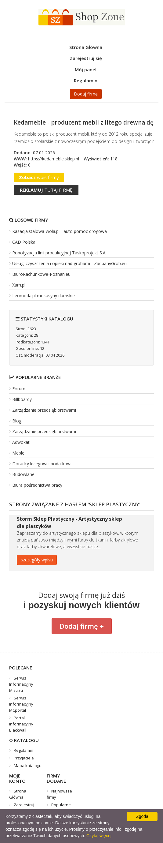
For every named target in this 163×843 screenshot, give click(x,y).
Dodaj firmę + (82, 626)
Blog (16, 421)
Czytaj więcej (98, 835)
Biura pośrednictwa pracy (37, 485)
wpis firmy (39, 177)
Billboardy (22, 399)
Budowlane (23, 474)
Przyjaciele (24, 758)
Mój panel (85, 69)
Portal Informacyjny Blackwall (21, 724)
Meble (18, 453)
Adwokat (21, 442)
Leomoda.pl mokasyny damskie (43, 295)
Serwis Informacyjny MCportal (21, 704)
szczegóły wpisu (37, 560)
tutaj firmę (46, 190)
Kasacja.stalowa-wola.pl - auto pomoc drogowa (59, 231)
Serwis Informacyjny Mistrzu (21, 684)
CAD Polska (23, 242)
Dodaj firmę (86, 94)
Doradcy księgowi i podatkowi (41, 463)
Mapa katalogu (28, 765)
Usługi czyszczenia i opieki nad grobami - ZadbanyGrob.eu (69, 263)
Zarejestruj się (86, 58)
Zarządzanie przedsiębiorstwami (44, 410)
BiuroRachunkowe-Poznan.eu (41, 274)
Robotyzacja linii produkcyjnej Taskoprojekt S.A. (59, 253)
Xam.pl (18, 285)
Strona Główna (85, 47)
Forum (18, 389)
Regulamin (85, 80)
